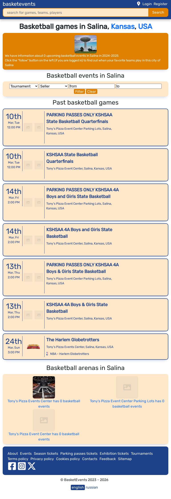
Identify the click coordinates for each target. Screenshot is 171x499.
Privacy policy (42, 459)
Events (26, 453)
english (78, 487)
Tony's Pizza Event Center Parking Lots (73, 129)
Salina (106, 129)
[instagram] (21, 466)
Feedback (108, 459)
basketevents (19, 4)
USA (145, 26)
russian (92, 487)
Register (160, 4)
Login (147, 4)
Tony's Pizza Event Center (64, 168)
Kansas (122, 26)
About (13, 453)
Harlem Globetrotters (74, 354)
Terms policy (18, 459)
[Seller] (53, 86)
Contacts (89, 459)
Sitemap (125, 459)
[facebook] (12, 466)
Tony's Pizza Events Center (65, 347)
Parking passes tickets (79, 453)
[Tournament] (23, 86)
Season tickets (46, 453)
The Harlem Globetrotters (72, 339)
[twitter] (31, 466)
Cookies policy (68, 459)
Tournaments (142, 453)
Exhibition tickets (114, 453)
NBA (53, 354)
